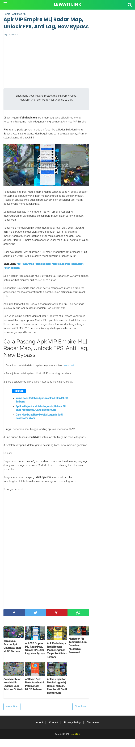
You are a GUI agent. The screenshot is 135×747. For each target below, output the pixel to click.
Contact (53, 730)
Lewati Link (67, 4)
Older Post (80, 714)
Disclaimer (93, 730)
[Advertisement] (46, 71)
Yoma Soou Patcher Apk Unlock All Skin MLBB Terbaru (42, 408)
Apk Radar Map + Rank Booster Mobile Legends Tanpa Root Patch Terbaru (57, 658)
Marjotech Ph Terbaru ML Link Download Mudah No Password (78, 653)
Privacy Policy (72, 730)
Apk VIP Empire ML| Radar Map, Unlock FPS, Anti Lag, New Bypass (35, 656)
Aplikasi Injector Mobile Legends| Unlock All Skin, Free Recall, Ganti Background (41, 416)
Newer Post (12, 714)
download (68, 373)
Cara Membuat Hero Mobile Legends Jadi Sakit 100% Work (39, 424)
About (38, 730)
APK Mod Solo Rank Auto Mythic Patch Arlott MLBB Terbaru (35, 692)
